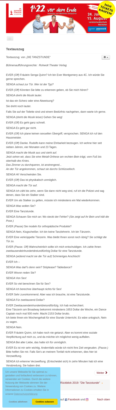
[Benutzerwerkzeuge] (106, 57)
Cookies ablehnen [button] (18, 402)
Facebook (72, 399)
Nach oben (103, 399)
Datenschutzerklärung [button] (26, 394)
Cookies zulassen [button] (45, 402)
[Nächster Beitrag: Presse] (102, 372)
